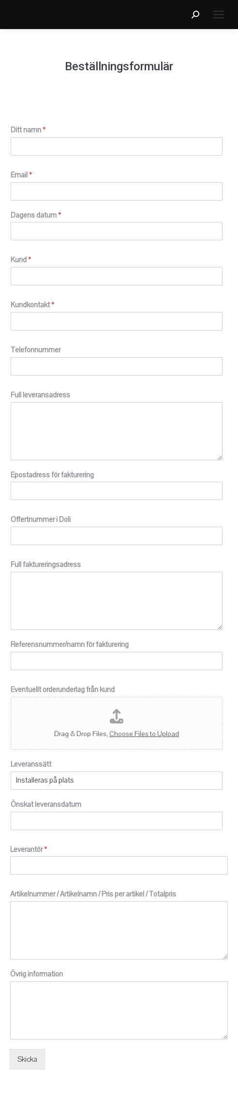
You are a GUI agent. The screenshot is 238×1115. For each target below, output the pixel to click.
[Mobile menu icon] (218, 14)
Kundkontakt (33, 305)
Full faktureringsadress (46, 564)
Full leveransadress (40, 395)
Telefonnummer (35, 350)
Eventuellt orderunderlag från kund (63, 689)
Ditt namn (28, 130)
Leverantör (28, 849)
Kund (21, 260)
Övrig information (36, 974)
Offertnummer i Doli (41, 519)
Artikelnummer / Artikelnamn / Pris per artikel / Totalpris (93, 894)
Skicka (27, 1059)
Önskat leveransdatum (46, 804)
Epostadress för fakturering (52, 475)
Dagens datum (36, 215)
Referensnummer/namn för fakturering (70, 644)
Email (21, 175)
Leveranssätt (31, 764)
